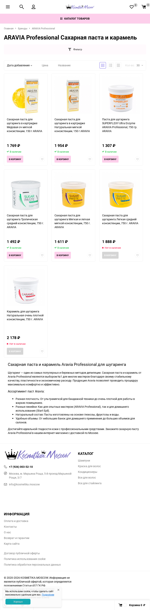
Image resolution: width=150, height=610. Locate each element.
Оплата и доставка (16, 521)
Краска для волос (89, 466)
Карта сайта (12, 543)
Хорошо (18, 601)
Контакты (10, 526)
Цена (45, 65)
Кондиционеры (87, 472)
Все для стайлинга (90, 483)
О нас (7, 532)
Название (64, 65)
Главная (8, 28)
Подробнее (48, 594)
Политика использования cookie (25, 559)
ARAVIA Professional (43, 28)
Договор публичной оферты (22, 553)
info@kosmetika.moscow (22, 484)
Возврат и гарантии (16, 538)
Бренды (22, 28)
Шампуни (84, 460)
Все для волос (87, 477)
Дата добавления (19, 65)
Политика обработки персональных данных (32, 564)
